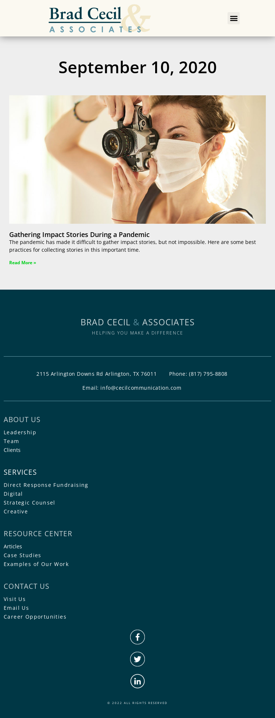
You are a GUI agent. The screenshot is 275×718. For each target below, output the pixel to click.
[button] (234, 18)
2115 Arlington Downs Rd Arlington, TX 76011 (96, 373)
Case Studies (23, 555)
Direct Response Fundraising (46, 484)
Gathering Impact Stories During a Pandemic (79, 234)
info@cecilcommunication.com (140, 387)
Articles (13, 546)
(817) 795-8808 (208, 373)
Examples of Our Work (36, 563)
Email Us (16, 607)
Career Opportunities (35, 616)
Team (11, 441)
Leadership (20, 432)
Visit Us (15, 598)
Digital (13, 493)
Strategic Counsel (30, 502)
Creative (16, 511)
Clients (12, 449)
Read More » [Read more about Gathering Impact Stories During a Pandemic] (22, 262)
